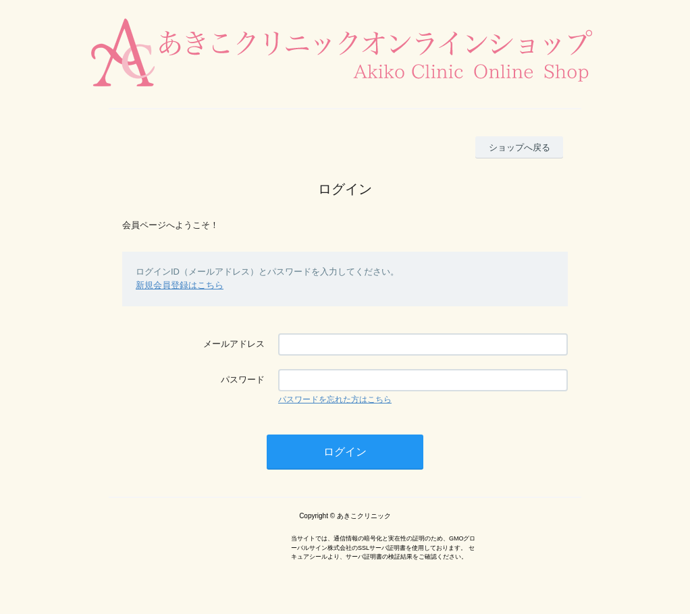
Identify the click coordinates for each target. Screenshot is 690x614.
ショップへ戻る (519, 147)
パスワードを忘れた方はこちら (335, 399)
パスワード (243, 379)
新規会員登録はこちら (179, 285)
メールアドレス (234, 344)
